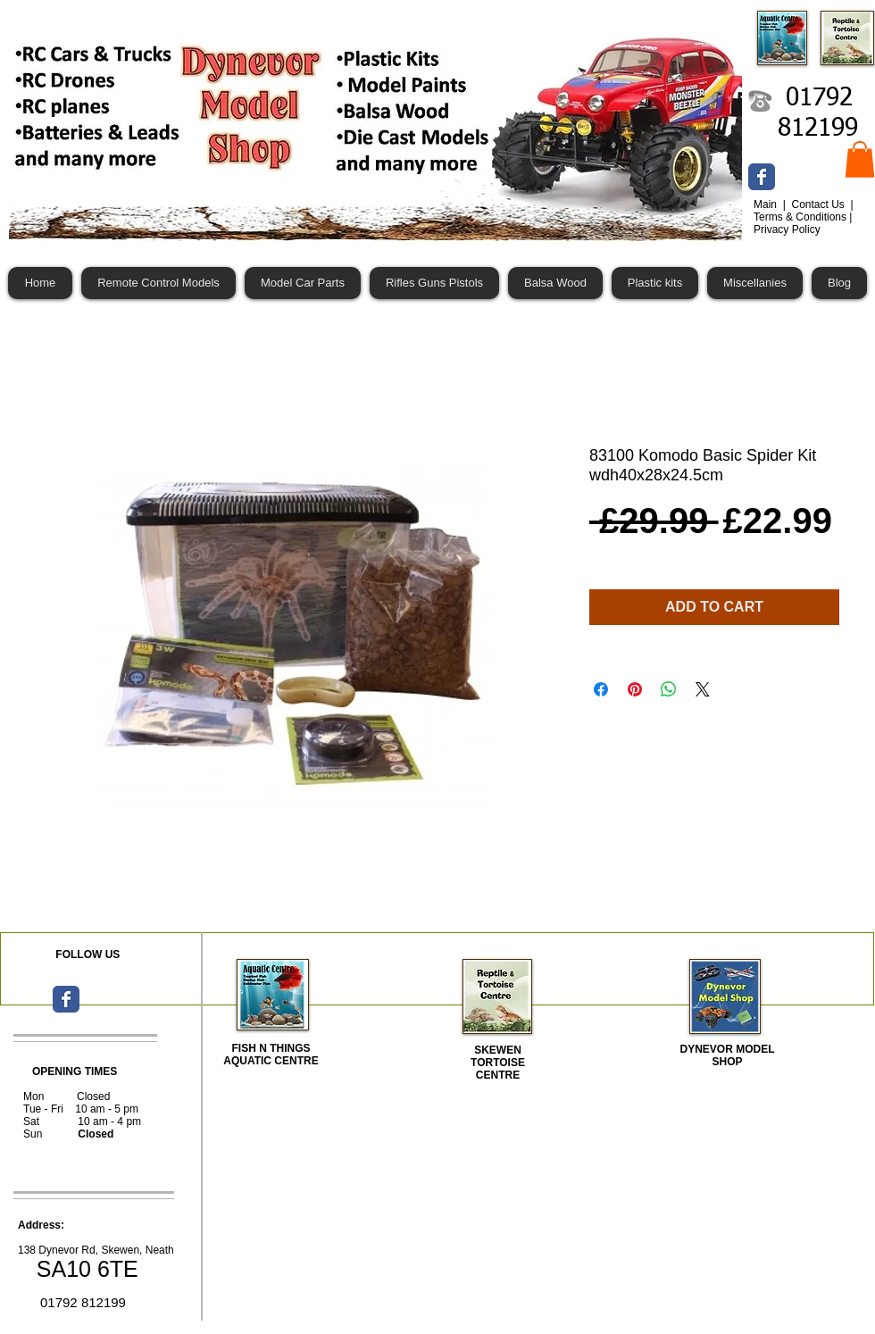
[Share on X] (702, 689)
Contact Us (819, 204)
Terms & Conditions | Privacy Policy (803, 223)
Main (766, 204)
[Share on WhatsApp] (668, 689)
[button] (860, 159)
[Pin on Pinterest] (635, 689)
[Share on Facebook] (601, 689)
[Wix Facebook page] (761, 176)
